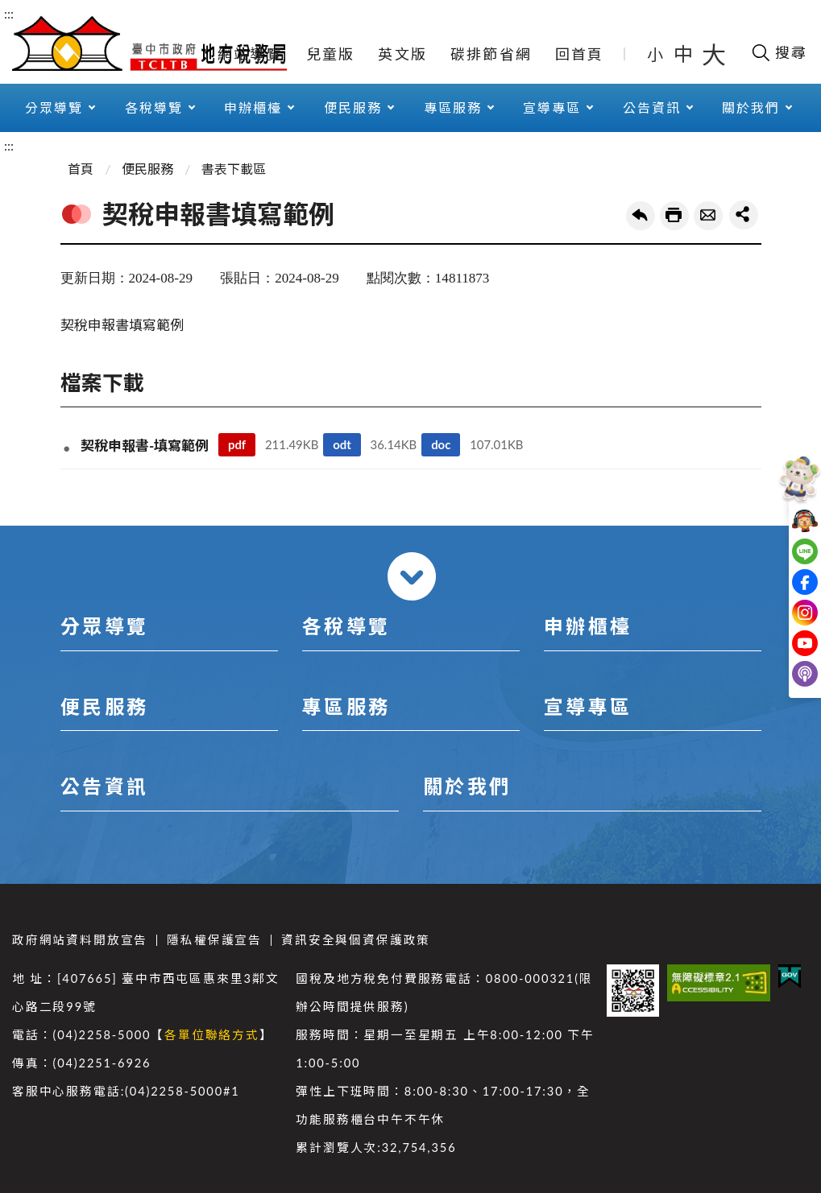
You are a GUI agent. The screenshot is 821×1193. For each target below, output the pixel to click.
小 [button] (656, 54)
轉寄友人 (708, 215)
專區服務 (453, 107)
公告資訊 (652, 107)
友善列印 (674, 215)
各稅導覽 (154, 107)
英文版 (402, 54)
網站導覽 (250, 54)
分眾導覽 (54, 107)
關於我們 (751, 107)
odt (342, 444)
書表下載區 (233, 168)
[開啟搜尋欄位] (779, 52)
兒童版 (330, 54)
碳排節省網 (491, 54)
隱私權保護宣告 (214, 940)
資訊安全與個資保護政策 (355, 940)
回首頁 (579, 54)
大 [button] (714, 54)
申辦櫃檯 (253, 107)
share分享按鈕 (743, 214)
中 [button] (685, 53)
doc (440, 444)
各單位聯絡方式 (211, 1035)
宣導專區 (552, 107)
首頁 (80, 168)
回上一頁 (640, 215)
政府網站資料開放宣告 (79, 940)
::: (9, 13)
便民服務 (353, 107)
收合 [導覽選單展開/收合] (412, 576)
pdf (237, 444)
